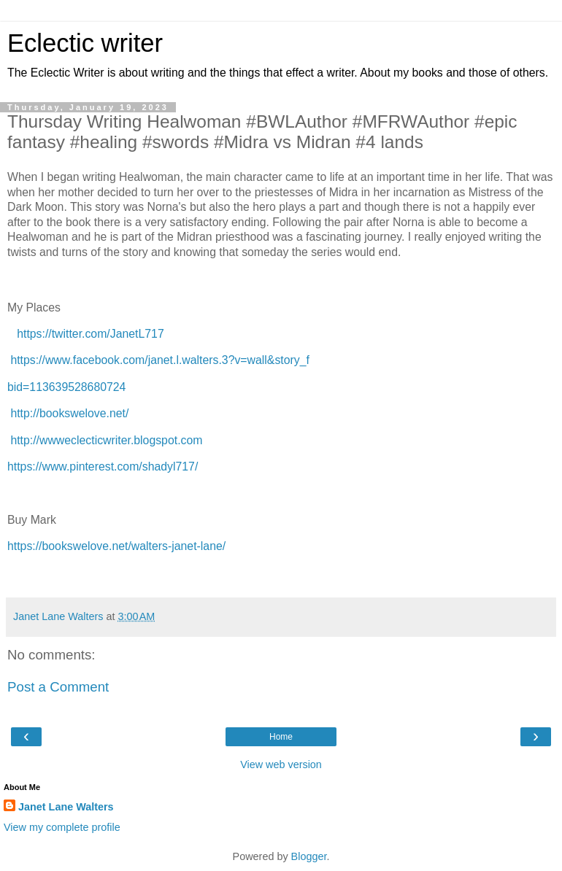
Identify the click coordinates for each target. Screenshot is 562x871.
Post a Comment (58, 686)
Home (281, 737)
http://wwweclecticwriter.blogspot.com (106, 440)
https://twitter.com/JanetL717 (90, 334)
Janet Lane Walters (66, 807)
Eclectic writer (85, 43)
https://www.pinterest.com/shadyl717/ (102, 466)
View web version (281, 764)
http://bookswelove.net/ (69, 413)
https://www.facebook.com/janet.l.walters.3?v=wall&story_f (159, 360)
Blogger (309, 856)
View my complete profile (62, 827)
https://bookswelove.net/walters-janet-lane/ (116, 546)
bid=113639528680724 (66, 387)
